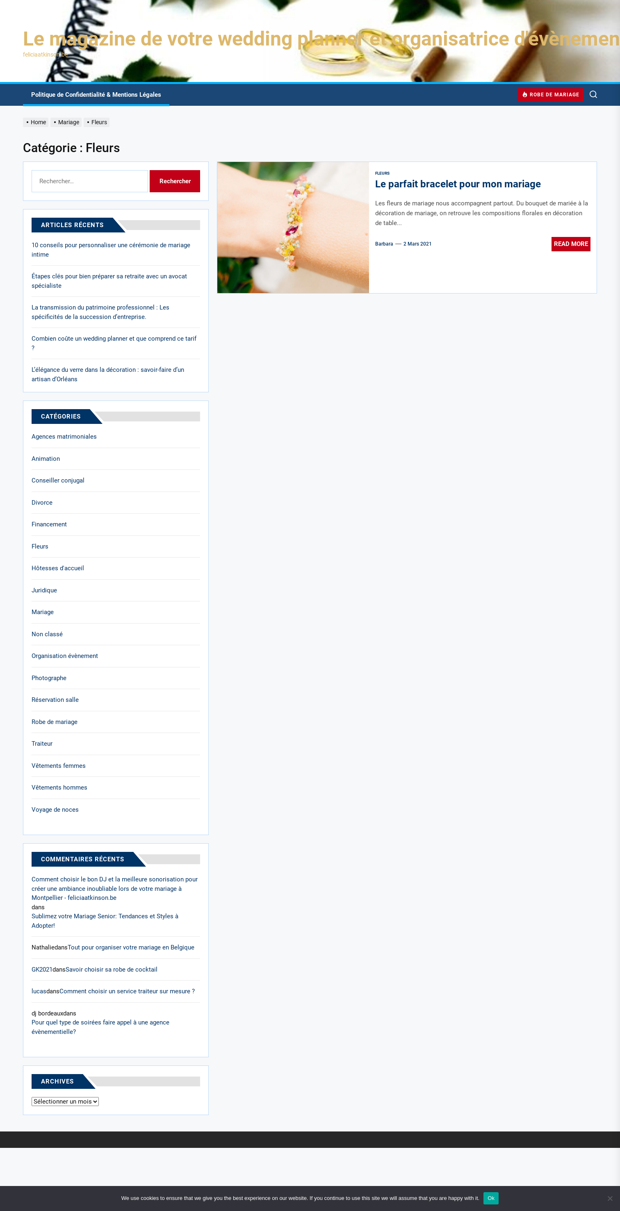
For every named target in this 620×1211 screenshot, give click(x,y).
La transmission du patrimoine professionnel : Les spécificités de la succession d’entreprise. (100, 312)
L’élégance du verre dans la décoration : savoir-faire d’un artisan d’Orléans (108, 374)
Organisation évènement (65, 656)
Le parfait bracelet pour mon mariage (458, 184)
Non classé (47, 634)
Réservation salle (55, 699)
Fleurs (382, 173)
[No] (610, 1198)
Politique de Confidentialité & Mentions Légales (96, 94)
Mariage (43, 612)
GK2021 (42, 969)
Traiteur (42, 743)
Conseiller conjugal (58, 480)
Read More (571, 244)
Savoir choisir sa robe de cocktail (111, 969)
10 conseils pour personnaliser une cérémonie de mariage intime (111, 249)
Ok (491, 1198)
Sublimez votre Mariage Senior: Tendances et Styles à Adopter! (105, 921)
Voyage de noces (55, 809)
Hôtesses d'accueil (58, 568)
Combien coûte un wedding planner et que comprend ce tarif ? (114, 343)
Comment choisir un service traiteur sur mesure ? (127, 991)
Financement (49, 524)
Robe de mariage (55, 722)
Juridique (44, 590)
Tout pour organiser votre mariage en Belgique (131, 947)
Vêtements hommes (59, 787)
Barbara (384, 244)
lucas (39, 991)
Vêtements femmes (59, 765)
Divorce (42, 502)
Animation (46, 458)
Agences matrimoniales (64, 436)
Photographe (49, 678)
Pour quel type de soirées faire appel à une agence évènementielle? (100, 1027)
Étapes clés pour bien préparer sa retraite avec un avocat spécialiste (109, 281)
